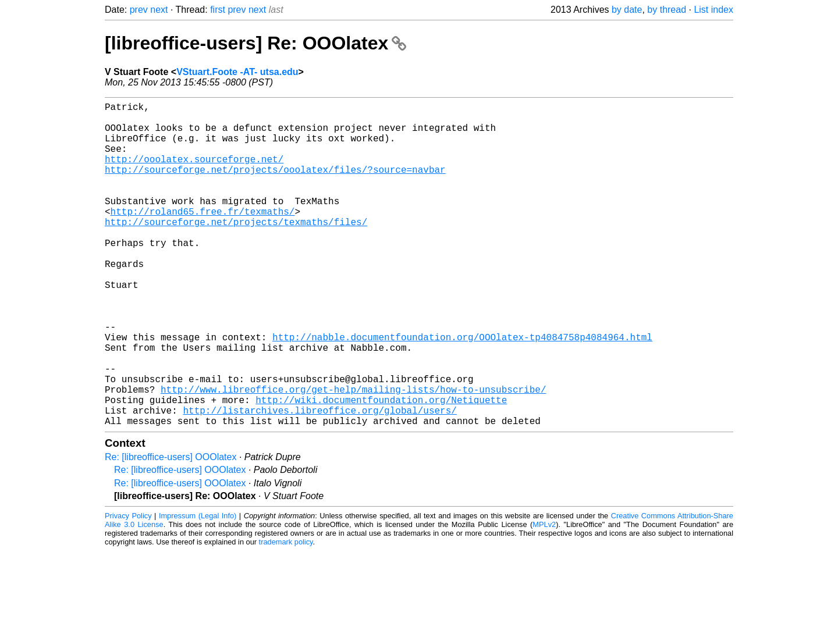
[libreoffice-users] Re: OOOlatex (255, 43)
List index (713, 10)
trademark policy (286, 614)
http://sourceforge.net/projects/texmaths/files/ (236, 249)
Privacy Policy (128, 587)
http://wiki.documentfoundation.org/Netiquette (381, 467)
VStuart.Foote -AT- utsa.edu (237, 72)
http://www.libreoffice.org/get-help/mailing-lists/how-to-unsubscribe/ (353, 454)
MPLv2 (544, 596)
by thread (666, 10)
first (217, 10)
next (159, 10)
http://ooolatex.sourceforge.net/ (194, 172)
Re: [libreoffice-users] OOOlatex (170, 529)
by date (627, 10)
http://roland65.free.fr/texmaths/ (203, 236)
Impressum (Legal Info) (197, 587)
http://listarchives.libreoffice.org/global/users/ (319, 480)
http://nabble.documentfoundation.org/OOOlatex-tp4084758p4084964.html (462, 390)
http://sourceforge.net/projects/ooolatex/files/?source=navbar (275, 185)
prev (139, 10)
